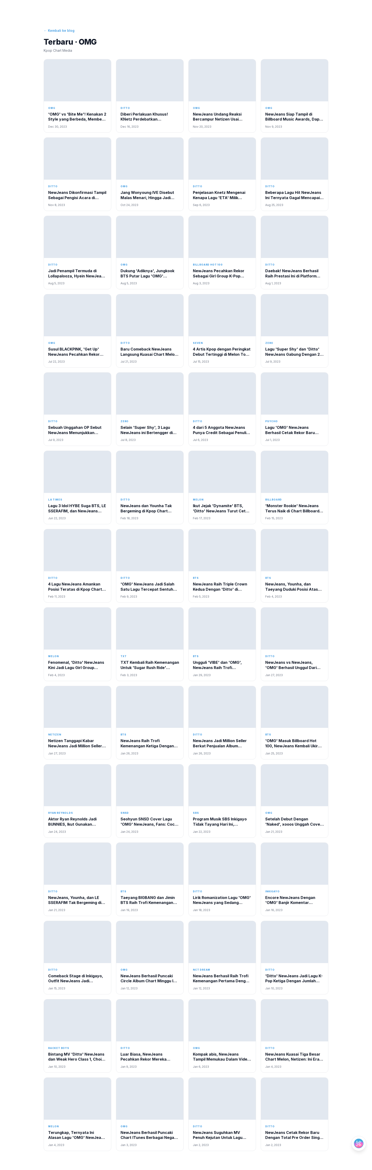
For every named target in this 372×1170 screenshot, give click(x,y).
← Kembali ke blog (59, 30)
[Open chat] (358, 1143)
